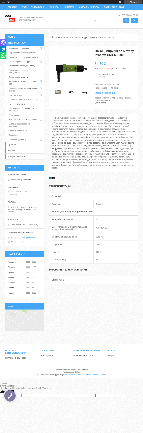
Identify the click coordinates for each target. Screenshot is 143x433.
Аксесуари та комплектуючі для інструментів (22, 71)
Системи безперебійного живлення (19, 125)
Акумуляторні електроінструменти (23, 57)
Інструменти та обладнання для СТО (22, 82)
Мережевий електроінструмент (22, 53)
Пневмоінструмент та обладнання (23, 100)
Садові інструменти (17, 139)
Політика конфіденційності (17, 358)
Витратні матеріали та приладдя (23, 119)
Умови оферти (46, 355)
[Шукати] (126, 20)
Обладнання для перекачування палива (23, 89)
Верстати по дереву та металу (22, 66)
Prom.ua (85, 369)
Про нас (54, 7)
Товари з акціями (16, 156)
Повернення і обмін (114, 7)
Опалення (13, 135)
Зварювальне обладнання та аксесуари (21, 109)
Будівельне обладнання (19, 48)
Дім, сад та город (16, 95)
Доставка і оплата (89, 7)
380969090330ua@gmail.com (23, 238)
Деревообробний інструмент (21, 61)
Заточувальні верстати (18, 77)
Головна (12, 7)
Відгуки (11, 150)
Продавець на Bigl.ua (71, 372)
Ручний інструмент (17, 104)
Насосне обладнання (18, 131)
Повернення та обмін (83, 355)
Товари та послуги (32, 7)
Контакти (69, 7)
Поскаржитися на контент (73, 375)
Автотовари (14, 115)
